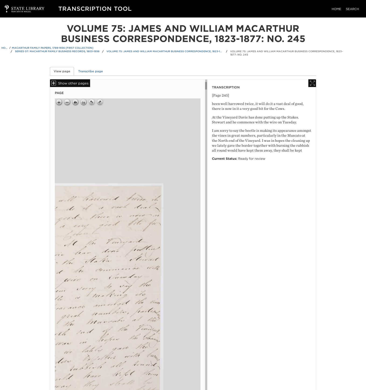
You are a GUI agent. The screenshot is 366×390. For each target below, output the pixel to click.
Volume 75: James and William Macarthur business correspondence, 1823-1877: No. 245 (286, 53)
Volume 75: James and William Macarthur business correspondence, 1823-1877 (164, 51)
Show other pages (73, 83)
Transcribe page (90, 71)
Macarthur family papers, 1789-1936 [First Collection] (52, 47)
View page (64, 71)
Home (336, 9)
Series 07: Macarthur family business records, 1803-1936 (57, 51)
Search (352, 9)
